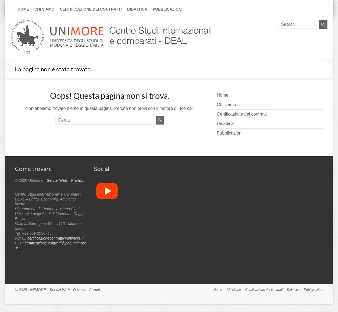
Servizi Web (57, 180)
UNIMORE (37, 290)
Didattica (137, 9)
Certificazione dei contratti (91, 9)
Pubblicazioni (168, 9)
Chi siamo (44, 9)
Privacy (77, 180)
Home (23, 9)
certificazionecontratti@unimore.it (55, 238)
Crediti (94, 290)
